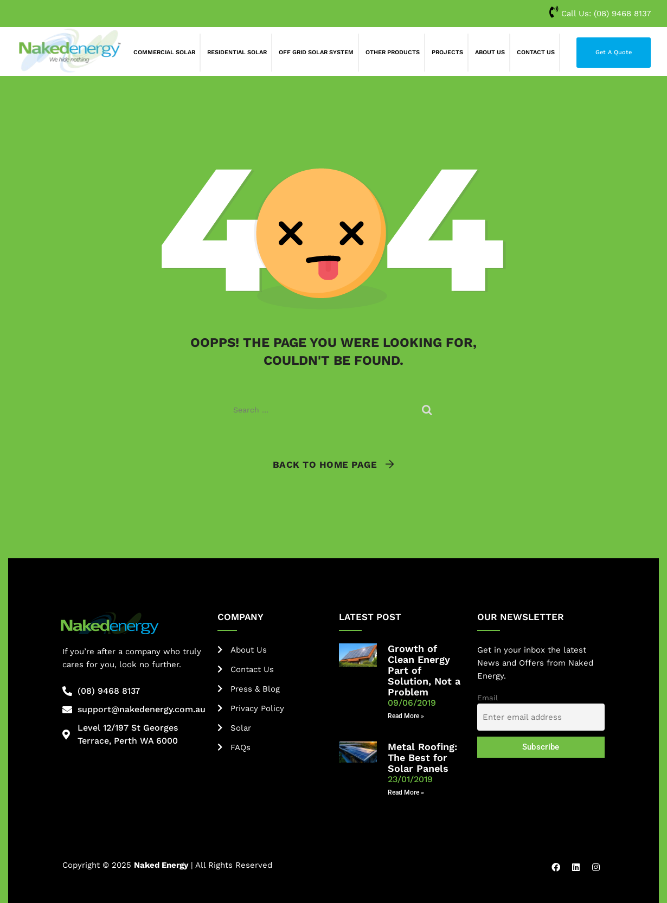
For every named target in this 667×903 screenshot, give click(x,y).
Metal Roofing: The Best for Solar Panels (422, 757)
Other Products (392, 52)
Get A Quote (613, 52)
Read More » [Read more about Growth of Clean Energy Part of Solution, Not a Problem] (406, 716)
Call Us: (600, 13)
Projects (447, 52)
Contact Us (536, 52)
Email (487, 697)
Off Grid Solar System (316, 52)
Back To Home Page (325, 464)
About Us (490, 52)
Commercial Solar (164, 52)
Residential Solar (237, 52)
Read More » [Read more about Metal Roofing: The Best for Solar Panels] (406, 792)
